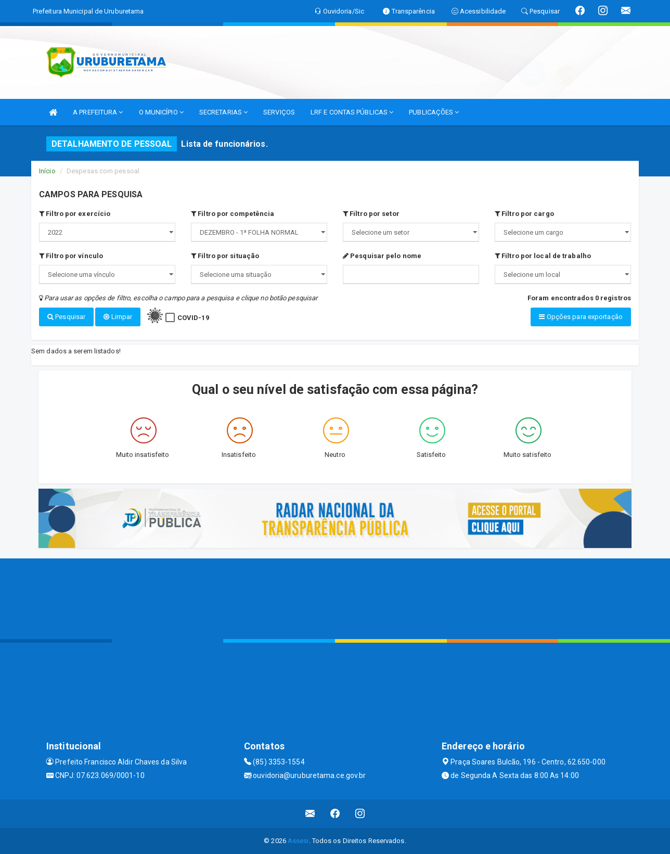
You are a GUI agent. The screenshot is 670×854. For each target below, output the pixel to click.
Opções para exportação (580, 317)
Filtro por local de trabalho (543, 256)
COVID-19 (193, 318)
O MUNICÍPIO (161, 112)
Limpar (118, 317)
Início (47, 171)
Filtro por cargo (524, 214)
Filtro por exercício (74, 214)
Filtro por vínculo (71, 256)
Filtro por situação (225, 256)
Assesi (298, 841)
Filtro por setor (371, 214)
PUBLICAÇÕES (434, 112)
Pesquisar (66, 317)
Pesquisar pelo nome (382, 256)
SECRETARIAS (223, 112)
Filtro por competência (232, 214)
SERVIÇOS (279, 112)
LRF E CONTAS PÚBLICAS (352, 112)
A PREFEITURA (98, 112)
